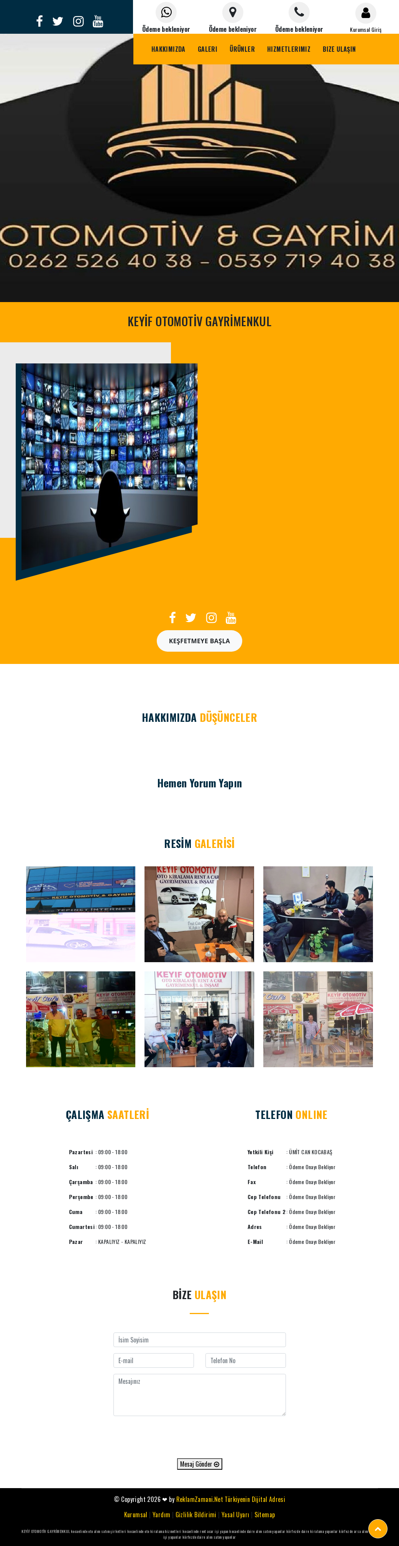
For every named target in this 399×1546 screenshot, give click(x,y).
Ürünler (242, 49)
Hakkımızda (168, 49)
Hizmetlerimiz (288, 49)
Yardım (161, 1514)
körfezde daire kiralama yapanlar (312, 1531)
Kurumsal (136, 1514)
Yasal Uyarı (235, 1514)
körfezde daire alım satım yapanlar (209, 1537)
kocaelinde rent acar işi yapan (205, 1531)
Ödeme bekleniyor (166, 29)
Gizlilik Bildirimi (196, 1514)
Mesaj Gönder (199, 1464)
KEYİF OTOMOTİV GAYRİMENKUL (45, 1531)
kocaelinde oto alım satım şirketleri (98, 1531)
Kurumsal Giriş (365, 29)
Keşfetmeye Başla (199, 641)
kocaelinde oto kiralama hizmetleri (154, 1531)
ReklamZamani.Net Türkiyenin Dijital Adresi (231, 1499)
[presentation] (199, 1437)
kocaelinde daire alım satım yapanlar (257, 1531)
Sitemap (265, 1514)
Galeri (207, 49)
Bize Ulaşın (339, 49)
